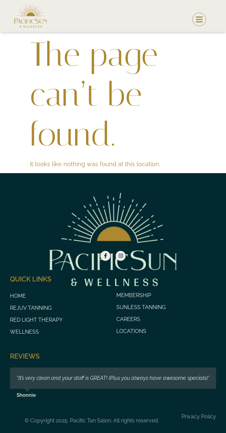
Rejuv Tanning (31, 308)
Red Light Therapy (36, 320)
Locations (131, 331)
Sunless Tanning (141, 307)
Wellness (24, 332)
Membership (133, 295)
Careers (128, 319)
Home (18, 296)
